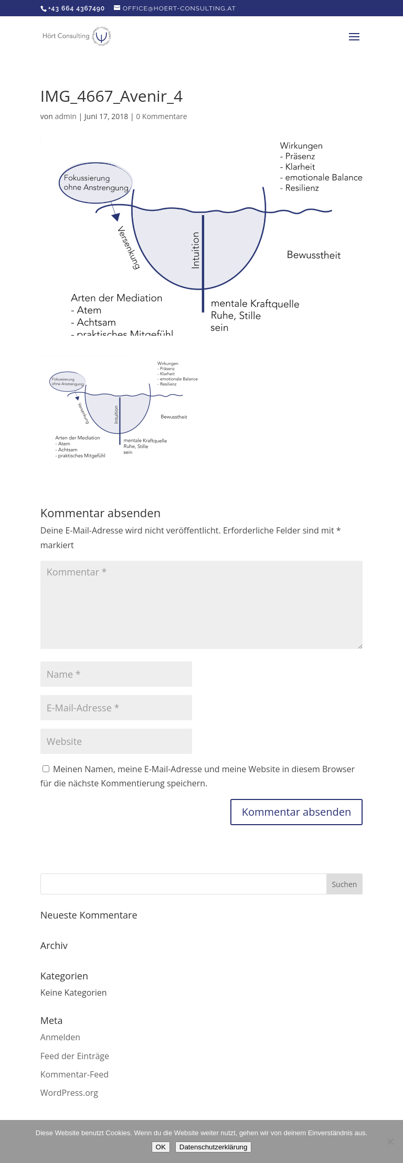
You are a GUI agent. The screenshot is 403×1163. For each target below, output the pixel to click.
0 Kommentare (161, 116)
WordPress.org (69, 1092)
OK (161, 1147)
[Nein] (390, 1141)
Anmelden (60, 1037)
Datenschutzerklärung (213, 1147)
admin (65, 116)
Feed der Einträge (74, 1056)
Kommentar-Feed (74, 1074)
